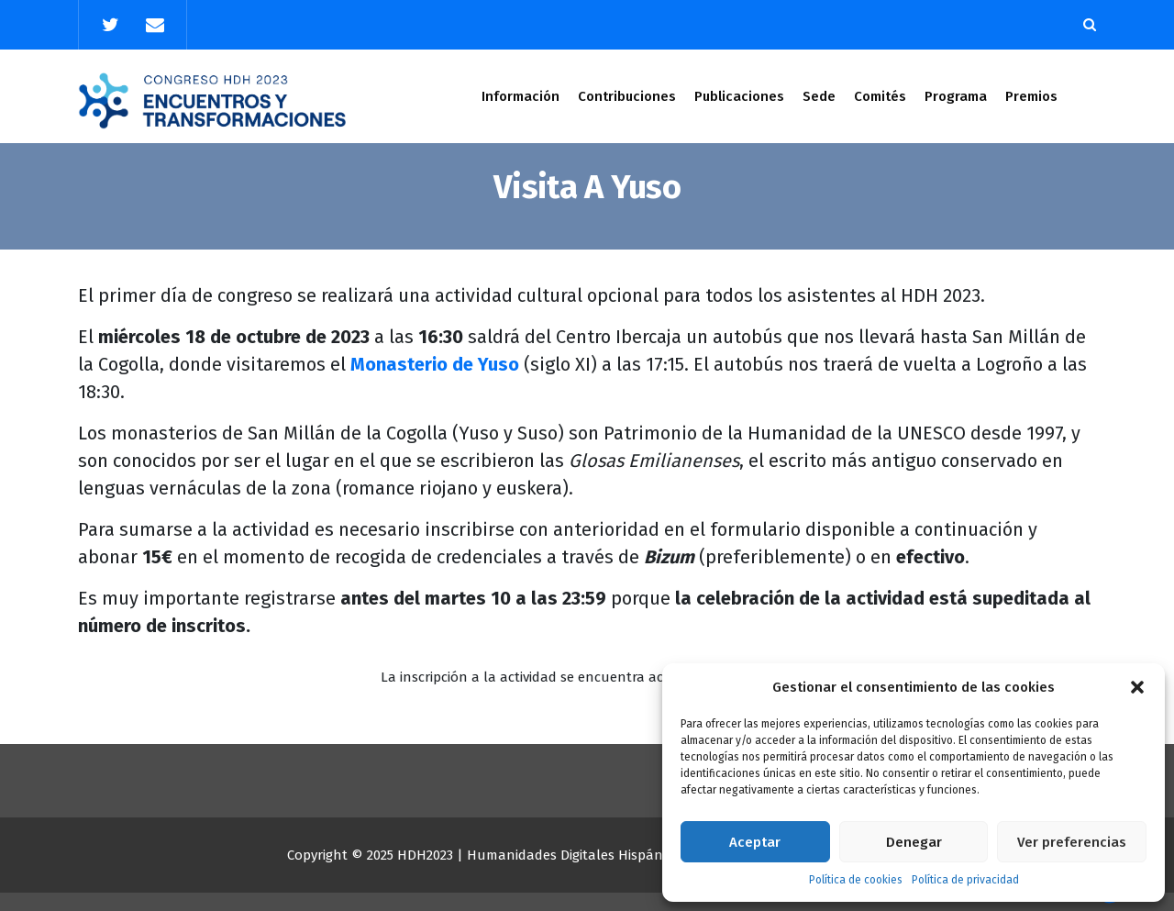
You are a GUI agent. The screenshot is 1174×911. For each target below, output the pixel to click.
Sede (819, 96)
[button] (1137, 687)
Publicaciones (739, 96)
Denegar (914, 842)
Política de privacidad (965, 879)
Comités (880, 96)
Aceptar (755, 842)
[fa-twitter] (110, 25)
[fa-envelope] (155, 25)
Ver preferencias (1071, 842)
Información (520, 96)
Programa (955, 96)
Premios (1031, 96)
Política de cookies (856, 879)
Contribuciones (627, 96)
